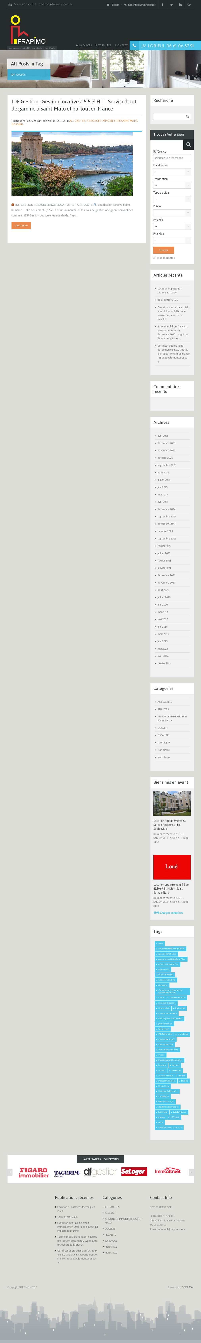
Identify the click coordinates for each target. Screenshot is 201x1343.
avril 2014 (163, 656)
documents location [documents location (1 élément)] (167, 1003)
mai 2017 (163, 619)
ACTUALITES (77, 120)
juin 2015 (163, 641)
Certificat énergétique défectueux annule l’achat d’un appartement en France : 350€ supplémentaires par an (174, 353)
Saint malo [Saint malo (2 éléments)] (162, 1112)
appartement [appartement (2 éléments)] (163, 969)
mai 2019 (163, 611)
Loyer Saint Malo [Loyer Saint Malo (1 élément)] (165, 1076)
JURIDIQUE (164, 742)
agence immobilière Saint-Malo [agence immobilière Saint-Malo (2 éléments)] (172, 959)
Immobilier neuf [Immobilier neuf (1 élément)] (165, 1044)
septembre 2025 (167, 465)
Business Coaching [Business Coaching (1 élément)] (166, 980)
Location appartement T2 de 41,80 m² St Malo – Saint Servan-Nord (171, 888)
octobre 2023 (165, 531)
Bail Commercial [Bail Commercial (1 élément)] (165, 975)
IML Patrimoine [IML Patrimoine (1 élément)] (165, 1034)
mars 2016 (163, 634)
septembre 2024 (167, 516)
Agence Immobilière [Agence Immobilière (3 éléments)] (167, 954)
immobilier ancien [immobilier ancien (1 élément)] (166, 1039)
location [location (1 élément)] (175, 1065)
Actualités (103, 45)
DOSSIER (17, 124)
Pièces (157, 206)
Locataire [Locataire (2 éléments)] (162, 1065)
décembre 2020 (166, 575)
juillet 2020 (164, 597)
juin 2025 (163, 487)
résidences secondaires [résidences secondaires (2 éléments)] (168, 1107)
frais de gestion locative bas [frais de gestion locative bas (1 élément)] (170, 1018)
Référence (159, 151)
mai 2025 (163, 494)
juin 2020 (163, 604)
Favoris (113, 4)
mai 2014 (163, 648)
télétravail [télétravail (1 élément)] (175, 1117)
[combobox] (172, 171)
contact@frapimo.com (55, 4)
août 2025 (163, 472)
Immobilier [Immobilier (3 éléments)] (183, 1034)
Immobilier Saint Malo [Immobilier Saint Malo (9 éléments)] (168, 1050)
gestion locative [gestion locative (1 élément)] (165, 1024)
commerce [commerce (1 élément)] (162, 985)
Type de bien (161, 192)
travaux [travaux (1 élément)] (161, 1117)
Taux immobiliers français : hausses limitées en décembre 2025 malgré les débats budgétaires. (77, 1240)
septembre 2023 (167, 538)
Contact (121, 45)
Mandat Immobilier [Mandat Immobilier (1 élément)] (166, 1081)
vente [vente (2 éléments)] (160, 1122)
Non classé (164, 749)
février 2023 (164, 545)
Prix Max (158, 233)
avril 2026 (163, 435)
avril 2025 (163, 501)
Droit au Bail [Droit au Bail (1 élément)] (163, 1008)
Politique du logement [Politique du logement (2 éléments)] (168, 1091)
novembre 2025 (166, 450)
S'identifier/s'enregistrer (139, 4)
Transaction (160, 179)
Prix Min (158, 220)
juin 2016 (163, 626)
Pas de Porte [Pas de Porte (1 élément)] (163, 1086)
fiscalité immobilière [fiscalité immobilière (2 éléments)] (167, 1013)
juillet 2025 (164, 479)
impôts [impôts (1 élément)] (161, 1055)
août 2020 (163, 589)
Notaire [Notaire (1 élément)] (184, 1081)
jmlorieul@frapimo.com (171, 1229)
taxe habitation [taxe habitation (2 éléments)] (179, 1112)
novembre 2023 (166, 523)
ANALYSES (163, 709)
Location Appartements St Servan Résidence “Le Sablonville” (169, 824)
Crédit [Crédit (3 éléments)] (161, 998)
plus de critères (164, 257)
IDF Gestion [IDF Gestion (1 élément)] (163, 1029)
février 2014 (164, 663)
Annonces (84, 45)
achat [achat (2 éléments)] (160, 943)
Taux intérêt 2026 (168, 299)
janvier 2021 (164, 567)
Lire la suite (21, 225)
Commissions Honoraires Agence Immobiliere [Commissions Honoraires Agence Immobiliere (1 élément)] (170, 991)
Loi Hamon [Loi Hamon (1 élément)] (176, 1070)
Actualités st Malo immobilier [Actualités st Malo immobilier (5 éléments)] (171, 949)
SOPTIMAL (188, 1287)
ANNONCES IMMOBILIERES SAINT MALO (112, 120)
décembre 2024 (166, 509)
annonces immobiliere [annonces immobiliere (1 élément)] (168, 964)
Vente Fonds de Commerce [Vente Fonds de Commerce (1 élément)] (170, 1127)
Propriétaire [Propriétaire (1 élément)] (163, 1096)
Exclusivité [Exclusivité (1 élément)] (180, 1008)
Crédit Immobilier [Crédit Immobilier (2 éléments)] (177, 998)
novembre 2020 (166, 582)
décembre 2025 (166, 443)
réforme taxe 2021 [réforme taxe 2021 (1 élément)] (166, 1101)
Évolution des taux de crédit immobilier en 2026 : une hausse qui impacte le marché (77, 1226)
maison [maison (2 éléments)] (182, 1076)
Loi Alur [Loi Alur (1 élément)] (161, 1070)
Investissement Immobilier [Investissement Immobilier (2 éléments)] (170, 1060)
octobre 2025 (165, 457)
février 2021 (164, 560)
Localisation (160, 165)
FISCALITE (163, 735)
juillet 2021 (164, 553)
